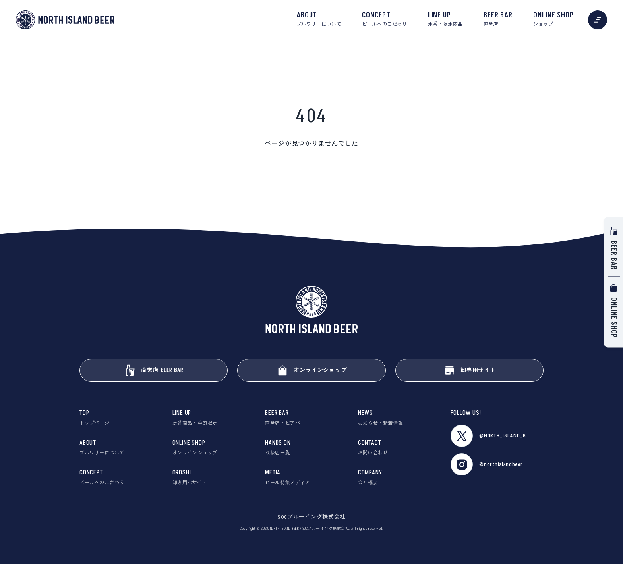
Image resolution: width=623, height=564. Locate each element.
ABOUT (318, 19)
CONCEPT (384, 19)
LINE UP (445, 19)
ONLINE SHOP (553, 19)
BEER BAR (498, 19)
